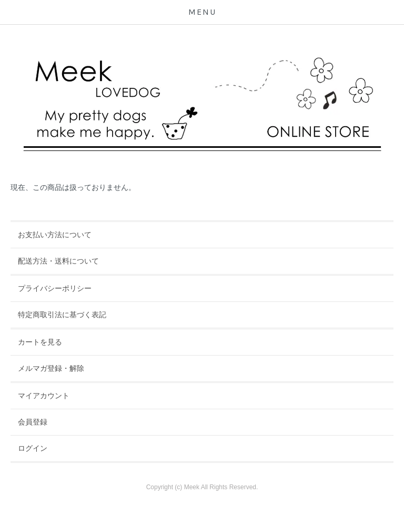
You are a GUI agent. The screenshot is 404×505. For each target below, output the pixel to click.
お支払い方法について (55, 234)
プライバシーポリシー (55, 288)
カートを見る (40, 342)
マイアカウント (43, 395)
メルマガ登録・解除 (51, 368)
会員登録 (32, 422)
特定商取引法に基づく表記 (62, 314)
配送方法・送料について (58, 261)
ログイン (32, 448)
